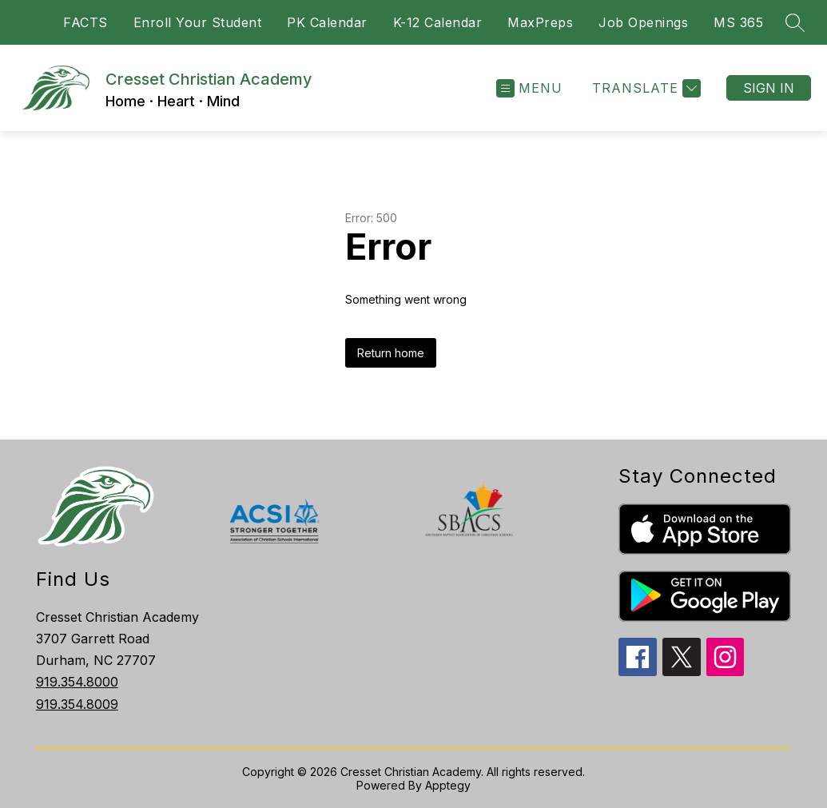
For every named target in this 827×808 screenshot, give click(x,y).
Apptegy (448, 785)
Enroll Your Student (197, 22)
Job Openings (643, 22)
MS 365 (738, 22)
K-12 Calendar (438, 22)
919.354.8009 (77, 704)
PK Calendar (327, 22)
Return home (390, 353)
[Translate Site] (644, 88)
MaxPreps (540, 22)
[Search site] (795, 22)
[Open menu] (529, 88)
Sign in (768, 88)
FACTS (85, 22)
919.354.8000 (77, 682)
